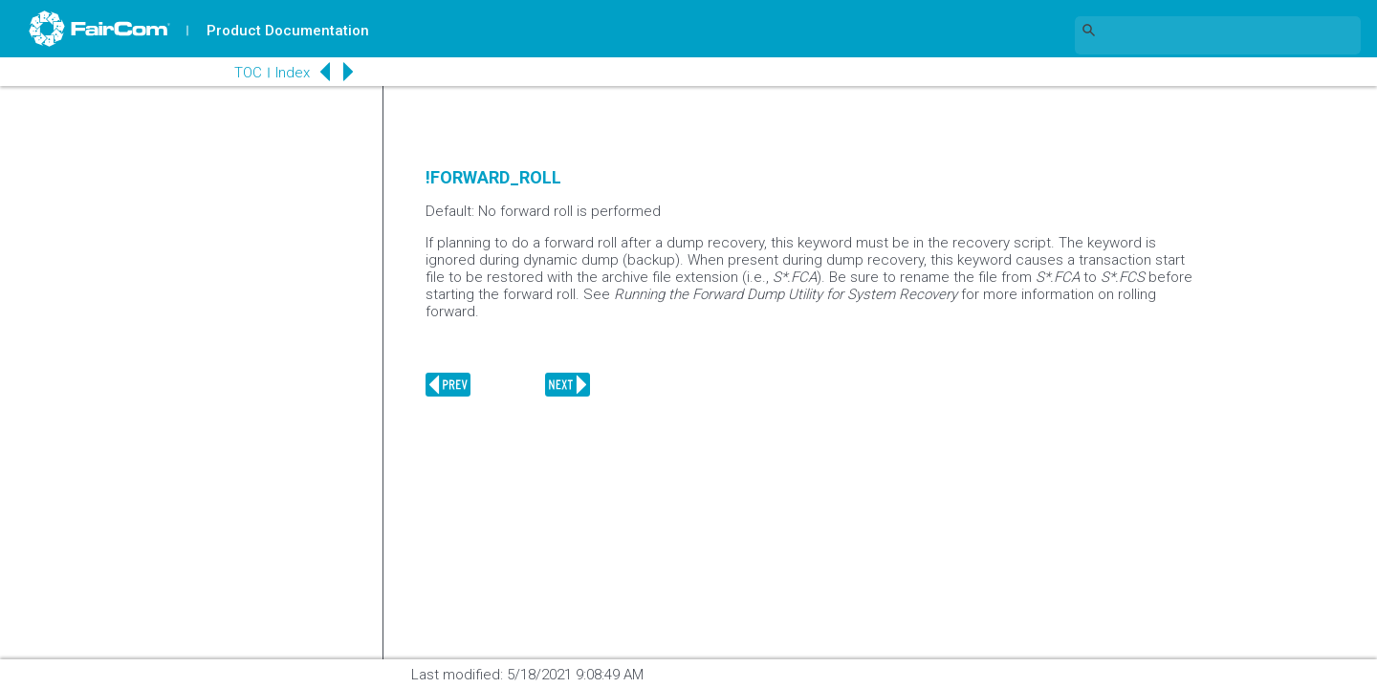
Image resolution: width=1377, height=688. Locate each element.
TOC (248, 72)
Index (292, 72)
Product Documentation (288, 30)
